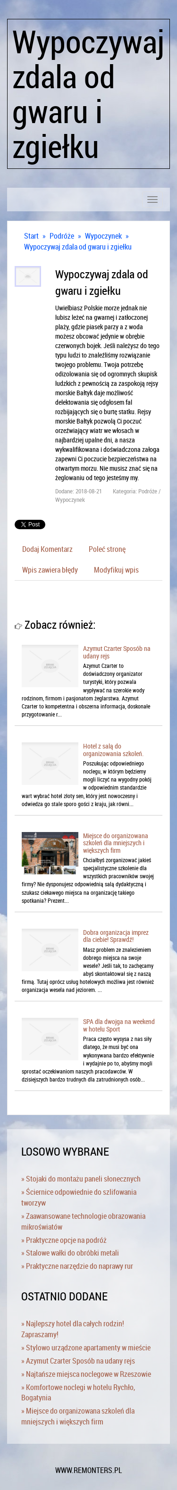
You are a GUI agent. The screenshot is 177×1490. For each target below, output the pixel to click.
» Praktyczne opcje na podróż (64, 1240)
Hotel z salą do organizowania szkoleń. (113, 749)
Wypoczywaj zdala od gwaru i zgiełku (78, 246)
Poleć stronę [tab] (107, 549)
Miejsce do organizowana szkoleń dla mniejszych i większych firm (115, 843)
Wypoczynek (103, 236)
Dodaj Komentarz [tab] (47, 549)
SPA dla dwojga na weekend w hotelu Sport (119, 1025)
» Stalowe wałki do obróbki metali (70, 1253)
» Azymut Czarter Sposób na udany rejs (78, 1361)
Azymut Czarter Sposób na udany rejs (117, 652)
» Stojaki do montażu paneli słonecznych (81, 1179)
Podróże (62, 236)
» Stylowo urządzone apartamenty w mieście (86, 1347)
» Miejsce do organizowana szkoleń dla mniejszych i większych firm (78, 1416)
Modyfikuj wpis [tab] (116, 570)
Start (31, 236)
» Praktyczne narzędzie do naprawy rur (77, 1266)
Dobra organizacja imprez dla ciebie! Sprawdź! (116, 936)
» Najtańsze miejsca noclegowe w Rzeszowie (86, 1374)
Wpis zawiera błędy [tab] (50, 570)
